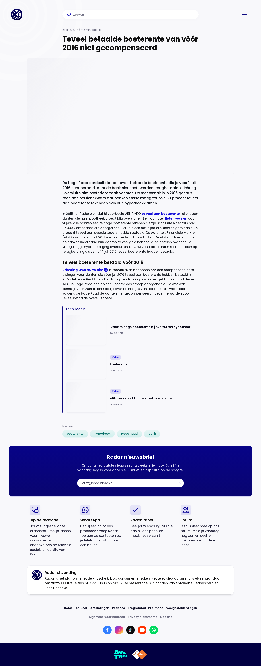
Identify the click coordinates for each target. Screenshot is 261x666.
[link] (75, 433)
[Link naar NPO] (139, 654)
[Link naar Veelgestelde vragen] (181, 608)
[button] (244, 14)
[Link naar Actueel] (81, 608)
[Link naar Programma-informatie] (145, 608)
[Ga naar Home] (16, 14)
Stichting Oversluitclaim (82, 270)
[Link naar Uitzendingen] (99, 608)
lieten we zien (176, 218)
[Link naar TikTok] (130, 630)
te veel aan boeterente (161, 213)
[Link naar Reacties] (118, 608)
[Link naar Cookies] (166, 617)
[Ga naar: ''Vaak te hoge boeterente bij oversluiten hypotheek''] (132, 330)
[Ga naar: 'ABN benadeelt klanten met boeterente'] (132, 397)
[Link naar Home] (68, 608)
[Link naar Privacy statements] (142, 617)
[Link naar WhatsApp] (153, 630)
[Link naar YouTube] (142, 630)
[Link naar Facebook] (107, 630)
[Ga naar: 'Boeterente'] (132, 364)
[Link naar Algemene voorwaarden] (107, 617)
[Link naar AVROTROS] (121, 654)
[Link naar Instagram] (119, 630)
